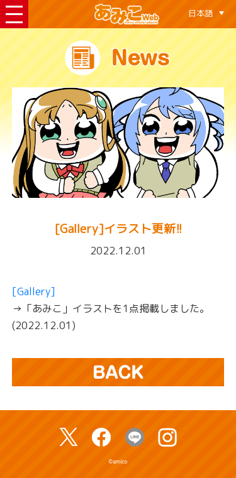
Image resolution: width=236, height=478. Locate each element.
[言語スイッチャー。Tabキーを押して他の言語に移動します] (206, 13)
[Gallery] (33, 291)
